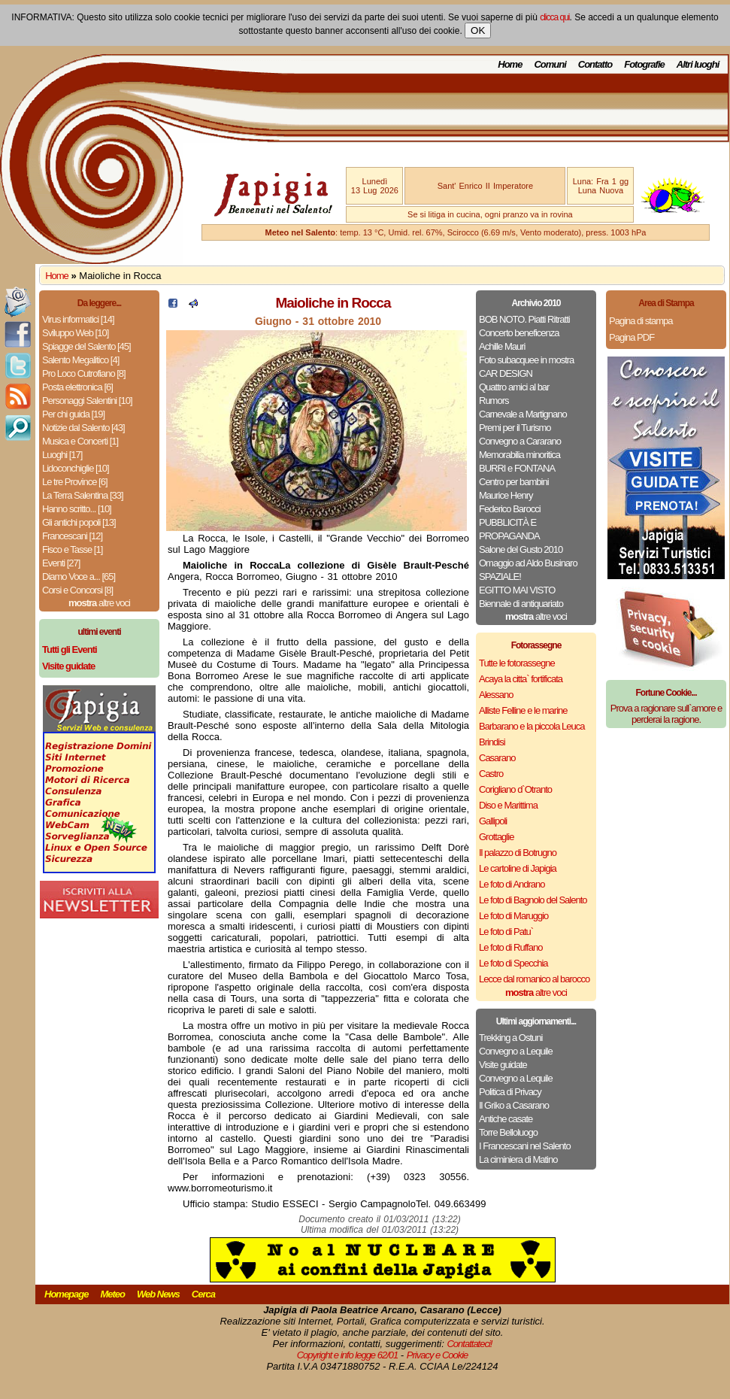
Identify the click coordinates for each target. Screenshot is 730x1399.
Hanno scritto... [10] (76, 508)
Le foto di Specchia (513, 963)
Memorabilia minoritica (519, 454)
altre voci (99, 602)
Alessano (496, 694)
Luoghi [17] (62, 454)
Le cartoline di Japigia (517, 868)
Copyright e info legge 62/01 (347, 1355)
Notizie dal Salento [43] (83, 427)
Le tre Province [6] (75, 481)
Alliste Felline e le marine (523, 710)
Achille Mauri (502, 346)
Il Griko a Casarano (514, 1105)
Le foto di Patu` (506, 931)
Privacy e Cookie (437, 1355)
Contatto (595, 64)
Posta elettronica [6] (77, 387)
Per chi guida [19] (73, 414)
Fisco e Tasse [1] (72, 549)
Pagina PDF (631, 337)
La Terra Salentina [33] (82, 495)
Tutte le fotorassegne (517, 663)
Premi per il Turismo (515, 427)
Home (510, 64)
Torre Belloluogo (508, 1132)
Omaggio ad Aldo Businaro (528, 563)
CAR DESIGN (505, 373)
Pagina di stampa (640, 320)
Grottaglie (496, 836)
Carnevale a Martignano (523, 414)
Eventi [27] (61, 563)
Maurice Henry (506, 495)
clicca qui (554, 17)
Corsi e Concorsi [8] (77, 590)
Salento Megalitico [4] (80, 360)
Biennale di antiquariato (521, 603)
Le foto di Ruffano (510, 947)
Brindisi (492, 742)
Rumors (494, 400)
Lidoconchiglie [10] (75, 468)
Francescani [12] (72, 536)
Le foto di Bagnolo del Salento (532, 900)
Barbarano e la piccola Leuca (531, 726)
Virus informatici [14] (78, 319)
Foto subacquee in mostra (526, 360)
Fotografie (644, 64)
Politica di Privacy (510, 1091)
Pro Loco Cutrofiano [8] (84, 373)
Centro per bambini (514, 481)
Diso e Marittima (508, 805)
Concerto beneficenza (519, 332)
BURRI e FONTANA (517, 468)
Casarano (497, 757)
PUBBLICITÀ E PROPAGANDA (509, 529)
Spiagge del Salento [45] (86, 346)
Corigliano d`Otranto (515, 789)
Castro (491, 773)
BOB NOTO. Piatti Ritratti (524, 319)
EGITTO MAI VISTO (517, 590)
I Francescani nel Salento (525, 1146)
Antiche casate (505, 1118)
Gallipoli (493, 821)
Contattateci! (469, 1343)
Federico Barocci (510, 508)
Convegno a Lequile (516, 1051)
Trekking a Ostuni (510, 1037)
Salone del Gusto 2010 (520, 549)
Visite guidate (503, 1064)
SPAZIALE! (500, 576)
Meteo (112, 1294)
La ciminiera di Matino (518, 1159)
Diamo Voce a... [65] (78, 576)
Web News (158, 1294)
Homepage (66, 1294)
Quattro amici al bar (514, 387)
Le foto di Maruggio (513, 915)
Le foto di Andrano (512, 884)
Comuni (549, 64)
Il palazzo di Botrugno (517, 852)
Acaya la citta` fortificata (520, 678)
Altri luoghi (698, 64)
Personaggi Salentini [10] (87, 400)
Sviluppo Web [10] (75, 332)
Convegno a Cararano (520, 441)
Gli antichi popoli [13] (79, 522)
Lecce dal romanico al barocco (534, 979)
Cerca (203, 1294)
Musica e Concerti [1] (80, 441)
